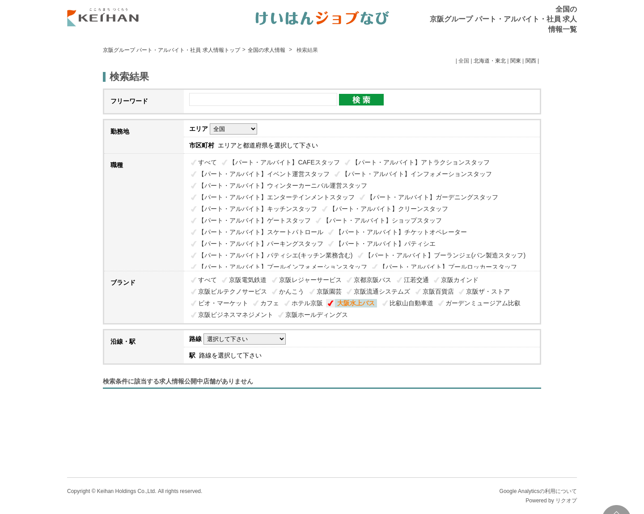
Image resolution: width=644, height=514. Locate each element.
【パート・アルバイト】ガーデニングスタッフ (432, 197)
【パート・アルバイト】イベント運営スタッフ (264, 173)
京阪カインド (460, 279)
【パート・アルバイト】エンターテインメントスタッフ (276, 197)
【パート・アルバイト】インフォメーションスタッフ (417, 173)
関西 (530, 61)
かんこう (291, 291)
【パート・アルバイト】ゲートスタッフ (254, 220)
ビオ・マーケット (223, 303)
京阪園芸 (329, 291)
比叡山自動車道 (411, 303)
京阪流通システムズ (382, 291)
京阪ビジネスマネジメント (235, 314)
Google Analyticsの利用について (538, 491)
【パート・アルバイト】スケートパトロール (260, 232)
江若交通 (416, 279)
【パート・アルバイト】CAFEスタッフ (284, 162)
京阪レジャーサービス (310, 279)
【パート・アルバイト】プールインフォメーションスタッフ (282, 266)
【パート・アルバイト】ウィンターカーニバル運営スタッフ (282, 185)
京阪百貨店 (438, 291)
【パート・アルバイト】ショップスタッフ (382, 220)
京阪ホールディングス (316, 314)
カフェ (269, 303)
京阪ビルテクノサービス (232, 291)
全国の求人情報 (267, 50)
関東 (515, 61)
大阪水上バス (356, 303)
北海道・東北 (490, 61)
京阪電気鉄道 (248, 279)
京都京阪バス (372, 279)
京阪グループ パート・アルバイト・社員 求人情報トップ (171, 50)
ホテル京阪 (307, 303)
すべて (207, 162)
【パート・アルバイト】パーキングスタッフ (260, 243)
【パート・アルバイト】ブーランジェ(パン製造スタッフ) (445, 255)
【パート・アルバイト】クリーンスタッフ (388, 208)
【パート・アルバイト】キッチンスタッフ (257, 208)
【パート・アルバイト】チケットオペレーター (401, 232)
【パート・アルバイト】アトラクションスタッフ (421, 162)
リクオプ (566, 500)
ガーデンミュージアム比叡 (483, 303)
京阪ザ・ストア (488, 291)
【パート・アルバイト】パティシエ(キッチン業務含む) (275, 255)
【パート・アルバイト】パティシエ (385, 243)
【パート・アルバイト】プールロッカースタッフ (448, 266)
